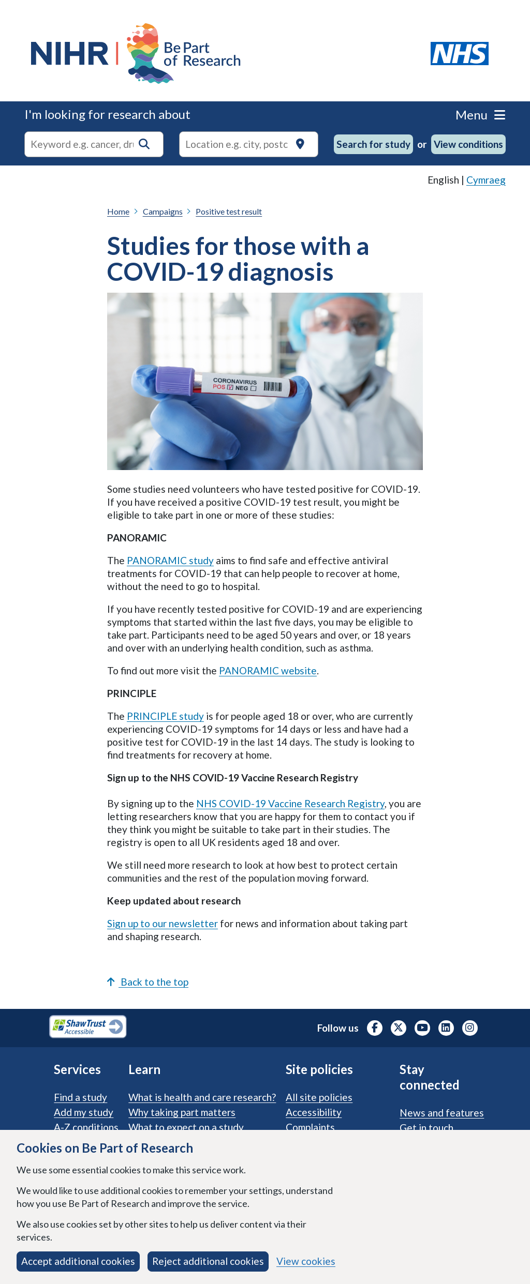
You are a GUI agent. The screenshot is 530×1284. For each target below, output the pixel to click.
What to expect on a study (186, 1127)
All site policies (319, 1097)
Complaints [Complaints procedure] (310, 1127)
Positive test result (229, 211)
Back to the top (147, 982)
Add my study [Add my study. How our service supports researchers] (83, 1112)
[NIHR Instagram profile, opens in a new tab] (470, 1028)
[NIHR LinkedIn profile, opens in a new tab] (446, 1028)
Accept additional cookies (78, 1261)
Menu (480, 114)
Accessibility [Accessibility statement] (314, 1112)
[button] (144, 144)
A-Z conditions (86, 1127)
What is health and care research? (202, 1097)
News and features (442, 1113)
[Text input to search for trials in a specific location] (248, 144)
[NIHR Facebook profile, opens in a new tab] (375, 1028)
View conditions (468, 144)
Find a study (80, 1097)
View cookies (305, 1261)
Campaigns (163, 211)
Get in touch (426, 1128)
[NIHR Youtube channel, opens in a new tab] (422, 1028)
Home (118, 211)
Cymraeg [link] (486, 180)
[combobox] (94, 144)
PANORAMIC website (268, 670)
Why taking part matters (181, 1112)
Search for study (373, 144)
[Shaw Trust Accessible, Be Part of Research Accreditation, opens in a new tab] (88, 1028)
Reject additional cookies (208, 1261)
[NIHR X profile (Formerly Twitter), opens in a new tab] (398, 1028)
